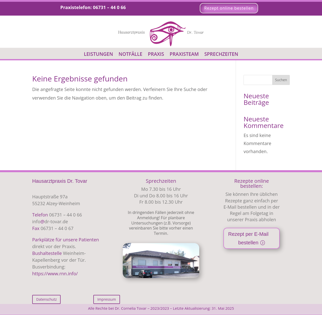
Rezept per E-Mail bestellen (248, 238)
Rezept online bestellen (229, 8)
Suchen (281, 79)
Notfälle (130, 54)
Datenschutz (46, 299)
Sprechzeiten (221, 54)
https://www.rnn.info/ (55, 274)
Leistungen (98, 54)
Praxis (156, 54)
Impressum (106, 299)
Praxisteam (184, 54)
